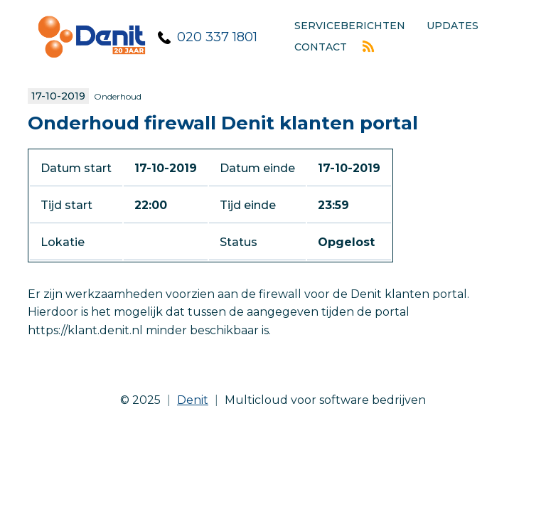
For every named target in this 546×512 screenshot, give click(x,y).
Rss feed (368, 46)
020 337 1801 (217, 37)
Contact (320, 47)
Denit (192, 400)
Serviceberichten (349, 25)
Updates (452, 25)
